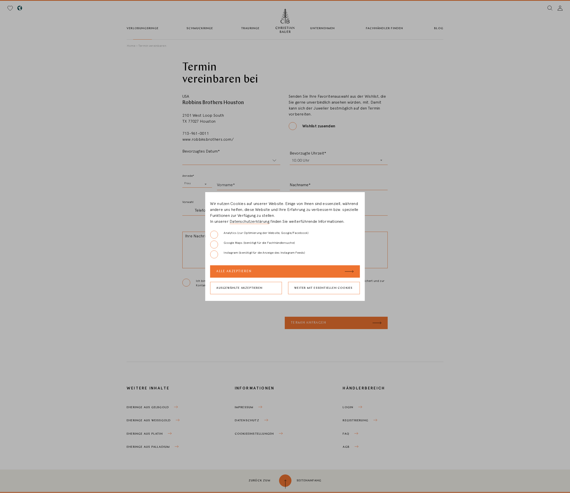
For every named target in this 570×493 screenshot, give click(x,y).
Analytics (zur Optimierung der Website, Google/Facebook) (259, 235)
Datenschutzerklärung (249, 222)
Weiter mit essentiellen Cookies (323, 288)
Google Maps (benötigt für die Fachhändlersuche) (252, 244)
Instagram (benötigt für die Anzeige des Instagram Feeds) (257, 254)
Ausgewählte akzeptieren (239, 288)
